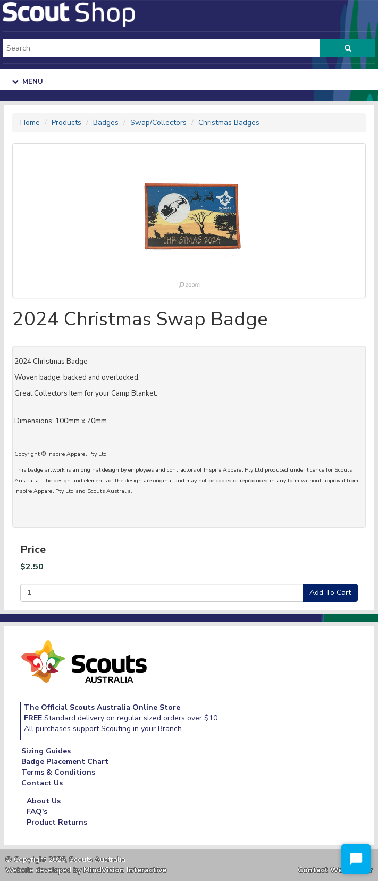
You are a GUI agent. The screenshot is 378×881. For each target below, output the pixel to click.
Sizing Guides (46, 751)
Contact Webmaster (335, 870)
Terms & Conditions (58, 772)
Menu (28, 82)
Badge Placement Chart (64, 762)
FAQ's (37, 812)
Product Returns (57, 822)
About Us (44, 801)
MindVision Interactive (124, 870)
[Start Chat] (356, 859)
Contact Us (42, 783)
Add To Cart (330, 593)
